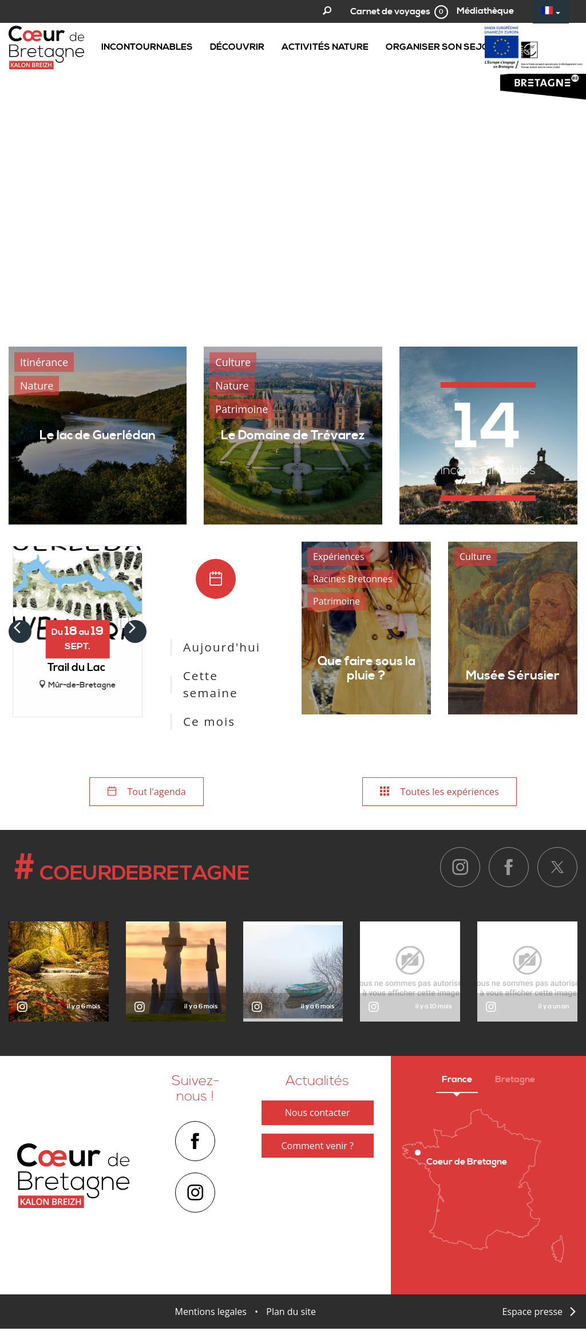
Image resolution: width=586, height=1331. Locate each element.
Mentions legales (211, 1314)
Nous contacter (317, 1114)
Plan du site (291, 1314)
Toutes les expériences (439, 792)
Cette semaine (210, 684)
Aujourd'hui (221, 647)
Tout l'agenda (146, 792)
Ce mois (209, 721)
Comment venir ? (317, 1147)
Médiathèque (485, 11)
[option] (293, 164)
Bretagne (515, 1081)
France (457, 1081)
